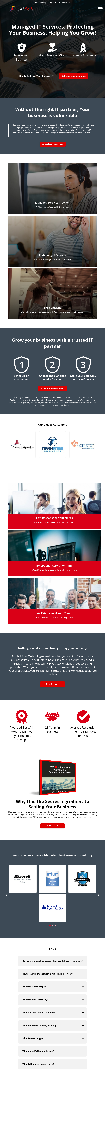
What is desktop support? (34, 986)
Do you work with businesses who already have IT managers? (52, 960)
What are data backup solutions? (38, 1012)
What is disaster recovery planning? (39, 1025)
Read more (52, 684)
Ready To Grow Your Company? (36, 75)
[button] (23, 879)
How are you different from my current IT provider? (47, 973)
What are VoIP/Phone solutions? (38, 1051)
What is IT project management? (38, 1064)
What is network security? (35, 999)
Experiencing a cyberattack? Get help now (52, 2)
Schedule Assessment (74, 75)
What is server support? (34, 1038)
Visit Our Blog (83, 1090)
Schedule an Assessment (52, 144)
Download (52, 826)
